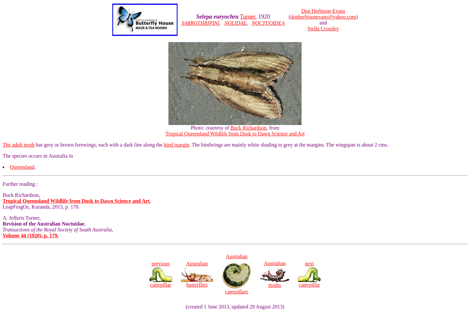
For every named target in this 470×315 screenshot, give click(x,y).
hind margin (176, 145)
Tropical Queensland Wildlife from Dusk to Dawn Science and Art (235, 133)
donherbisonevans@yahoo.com (323, 17)
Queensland (22, 167)
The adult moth (19, 145)
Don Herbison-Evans (323, 11)
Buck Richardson (248, 128)
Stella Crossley (323, 28)
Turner (248, 16)
